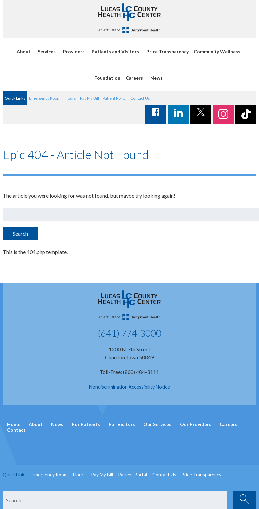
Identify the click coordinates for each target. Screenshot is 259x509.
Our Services (157, 424)
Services (47, 51)
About (24, 51)
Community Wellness (217, 51)
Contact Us (140, 98)
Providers (74, 51)
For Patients (86, 424)
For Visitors (122, 424)
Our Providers (195, 424)
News (156, 78)
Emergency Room (45, 98)
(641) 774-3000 (129, 333)
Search (20, 233)
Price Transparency (167, 51)
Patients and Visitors (115, 51)
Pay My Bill (89, 98)
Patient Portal (115, 98)
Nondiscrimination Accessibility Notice (129, 387)
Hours (70, 98)
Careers (134, 78)
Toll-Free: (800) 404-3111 (129, 372)
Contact (16, 430)
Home (13, 424)
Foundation (107, 78)
